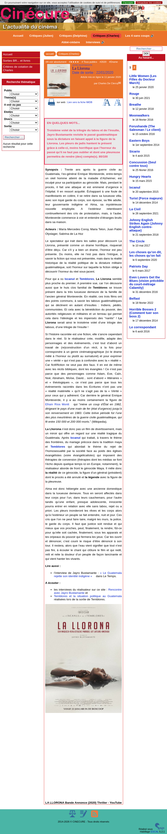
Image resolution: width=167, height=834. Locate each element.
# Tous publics (89, 62)
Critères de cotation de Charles (17, 68)
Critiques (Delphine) (73, 35)
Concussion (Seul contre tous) (142, 164)
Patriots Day (138, 266)
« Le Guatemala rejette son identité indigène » (88, 574)
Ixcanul (70, 279)
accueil (50, 54)
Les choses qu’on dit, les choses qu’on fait (145, 253)
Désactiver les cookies (149, 2)
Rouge (134, 93)
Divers (8, 119)
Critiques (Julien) (41, 35)
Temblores (86, 279)
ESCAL (155, 831)
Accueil (18, 35)
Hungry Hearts (140, 176)
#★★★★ (74, 62)
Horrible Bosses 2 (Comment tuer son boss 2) (143, 313)
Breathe (135, 104)
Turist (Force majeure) (146, 198)
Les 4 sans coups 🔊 (139, 35)
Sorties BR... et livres (16, 60)
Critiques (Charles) (106, 35)
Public (8, 90)
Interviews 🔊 (95, 42)
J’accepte (128, 2)
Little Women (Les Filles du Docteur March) (143, 79)
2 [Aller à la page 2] (134, 67)
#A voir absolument (56, 62)
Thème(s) (10, 97)
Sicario (134, 151)
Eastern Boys (139, 140)
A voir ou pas (12, 104)
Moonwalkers (139, 115)
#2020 (103, 62)
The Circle (137, 241)
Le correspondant (142, 327)
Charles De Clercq (108, 83)
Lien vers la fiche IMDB (79, 102)
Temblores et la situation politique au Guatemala (88, 596)
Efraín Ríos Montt (57, 404)
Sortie (8, 126)
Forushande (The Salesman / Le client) (145, 128)
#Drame (113, 62)
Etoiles (8, 111)
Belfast (134, 298)
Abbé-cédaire (70, 42)
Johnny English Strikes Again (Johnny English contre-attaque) (146, 225)
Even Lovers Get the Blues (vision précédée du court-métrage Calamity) (146, 282)
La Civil (135, 209)
